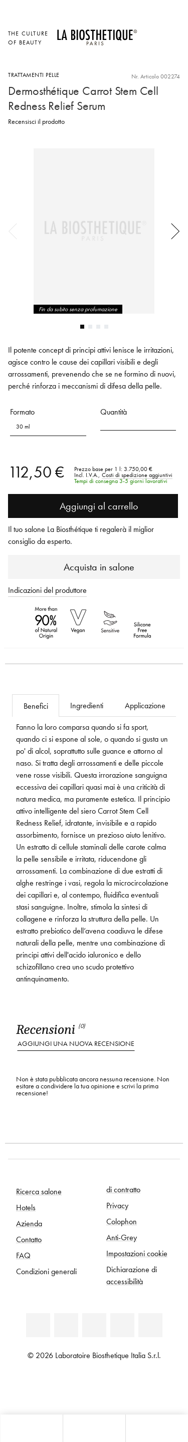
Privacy (117, 1205)
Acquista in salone (94, 567)
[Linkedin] (38, 1325)
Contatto (29, 1239)
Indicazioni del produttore (47, 590)
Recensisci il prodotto (36, 121)
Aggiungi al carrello (93, 506)
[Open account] (150, 45)
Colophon (121, 1221)
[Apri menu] (94, 1428)
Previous (16, 231)
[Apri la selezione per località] (150, 32)
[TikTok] (150, 1325)
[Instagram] (122, 1325)
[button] (138, 423)
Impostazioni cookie (136, 1253)
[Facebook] (66, 1325)
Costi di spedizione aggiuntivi (137, 475)
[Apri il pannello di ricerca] (156, 1428)
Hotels (26, 1207)
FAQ (23, 1255)
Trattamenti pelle (34, 74)
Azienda (29, 1223)
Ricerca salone (39, 1191)
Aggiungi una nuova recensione (76, 1043)
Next (172, 231)
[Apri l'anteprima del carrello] (150, 59)
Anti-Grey (121, 1237)
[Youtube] (94, 1325)
